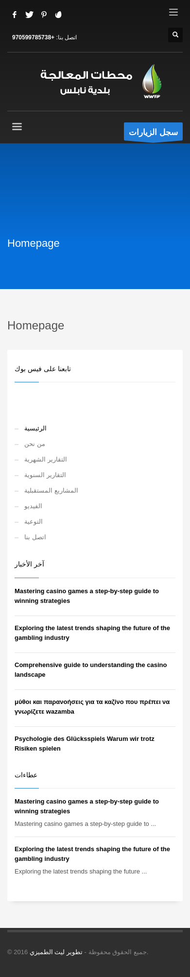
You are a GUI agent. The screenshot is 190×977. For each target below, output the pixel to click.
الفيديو (33, 506)
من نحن (34, 443)
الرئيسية (35, 428)
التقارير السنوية (45, 475)
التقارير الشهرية (45, 459)
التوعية (33, 521)
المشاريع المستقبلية (51, 490)
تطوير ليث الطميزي (56, 952)
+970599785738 (33, 37)
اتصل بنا (35, 537)
